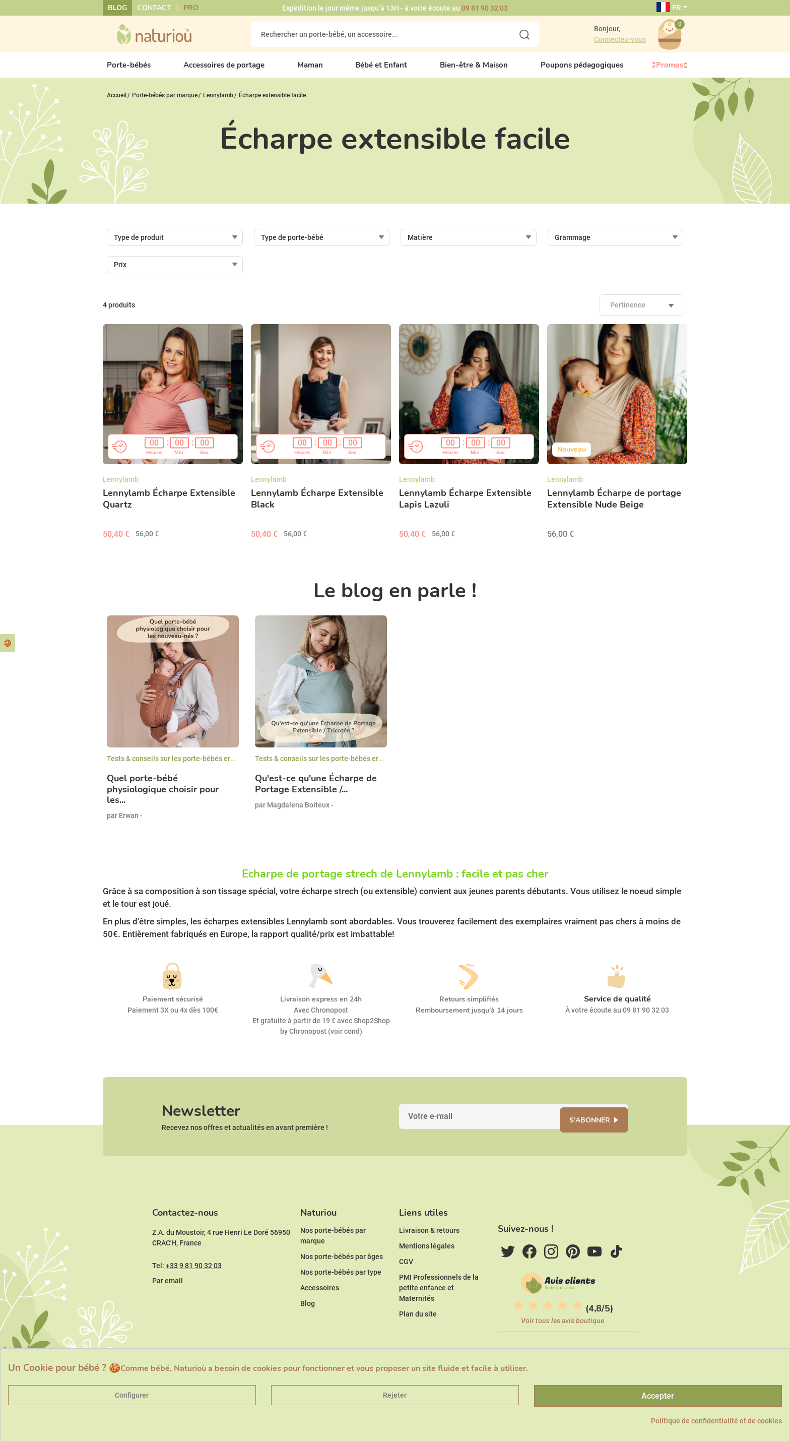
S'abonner (599, 1134)
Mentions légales (426, 1272)
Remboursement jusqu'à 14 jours (469, 1019)
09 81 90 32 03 (485, 8)
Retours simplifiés (469, 1008)
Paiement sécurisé (173, 1008)
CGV (406, 1287)
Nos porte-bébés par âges (341, 1282)
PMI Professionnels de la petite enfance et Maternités (439, 1313)
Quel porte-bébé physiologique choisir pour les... (163, 798)
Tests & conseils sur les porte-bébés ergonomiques (188, 767)
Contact (154, 8)
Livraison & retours (429, 1256)
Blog (117, 8)
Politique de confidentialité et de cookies (716, 1421)
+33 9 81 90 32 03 (194, 1291)
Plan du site (418, 1340)
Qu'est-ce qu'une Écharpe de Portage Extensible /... (316, 792)
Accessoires (319, 1313)
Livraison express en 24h (321, 1008)
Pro (191, 8)
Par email (167, 1306)
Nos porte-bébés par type (340, 1298)
